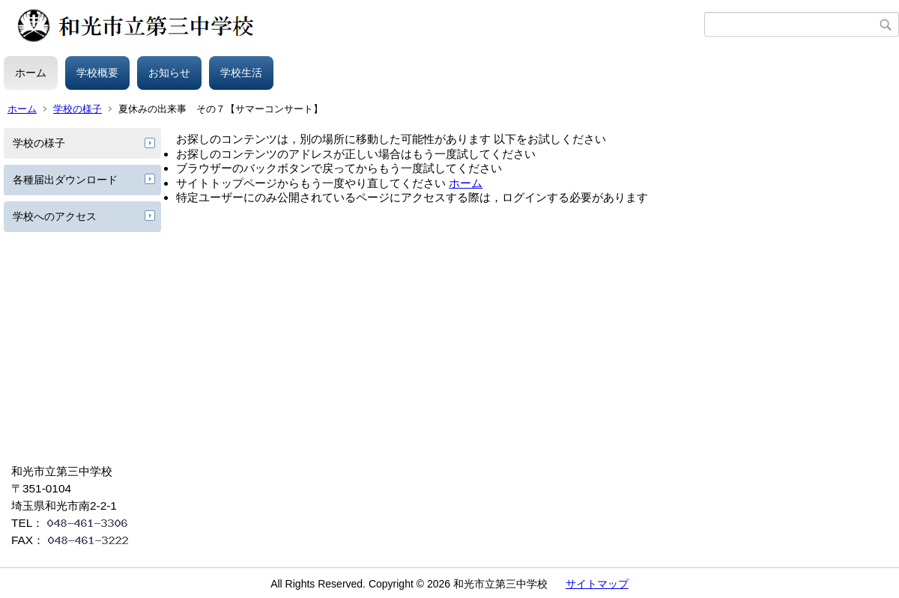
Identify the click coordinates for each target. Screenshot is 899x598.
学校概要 (97, 73)
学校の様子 (77, 109)
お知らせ (169, 73)
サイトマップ (597, 584)
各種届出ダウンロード (65, 180)
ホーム (30, 73)
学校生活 (241, 73)
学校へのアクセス (55, 216)
